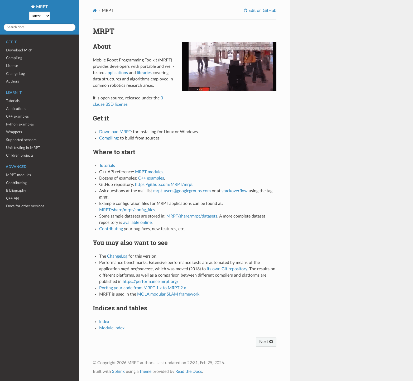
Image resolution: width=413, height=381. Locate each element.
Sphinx (118, 371)
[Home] (95, 10)
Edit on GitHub (261, 10)
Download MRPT (20, 50)
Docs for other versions (25, 206)
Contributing (16, 183)
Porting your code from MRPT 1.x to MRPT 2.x (142, 288)
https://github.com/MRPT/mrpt (164, 184)
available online (137, 222)
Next (266, 342)
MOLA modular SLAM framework (168, 294)
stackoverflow (235, 191)
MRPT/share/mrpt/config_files (127, 210)
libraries (144, 73)
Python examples (20, 124)
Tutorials (13, 101)
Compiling (14, 58)
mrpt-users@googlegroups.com (182, 191)
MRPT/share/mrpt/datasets (191, 216)
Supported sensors (21, 140)
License (12, 66)
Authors (12, 81)
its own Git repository (227, 269)
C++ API (12, 198)
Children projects (19, 155)
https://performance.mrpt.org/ (151, 281)
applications (116, 73)
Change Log (15, 74)
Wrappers (14, 132)
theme (145, 371)
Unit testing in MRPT (23, 148)
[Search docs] (39, 27)
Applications (16, 109)
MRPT (41, 7)
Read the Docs (188, 371)
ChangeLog (117, 256)
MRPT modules (18, 175)
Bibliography (16, 190)
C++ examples (17, 116)
